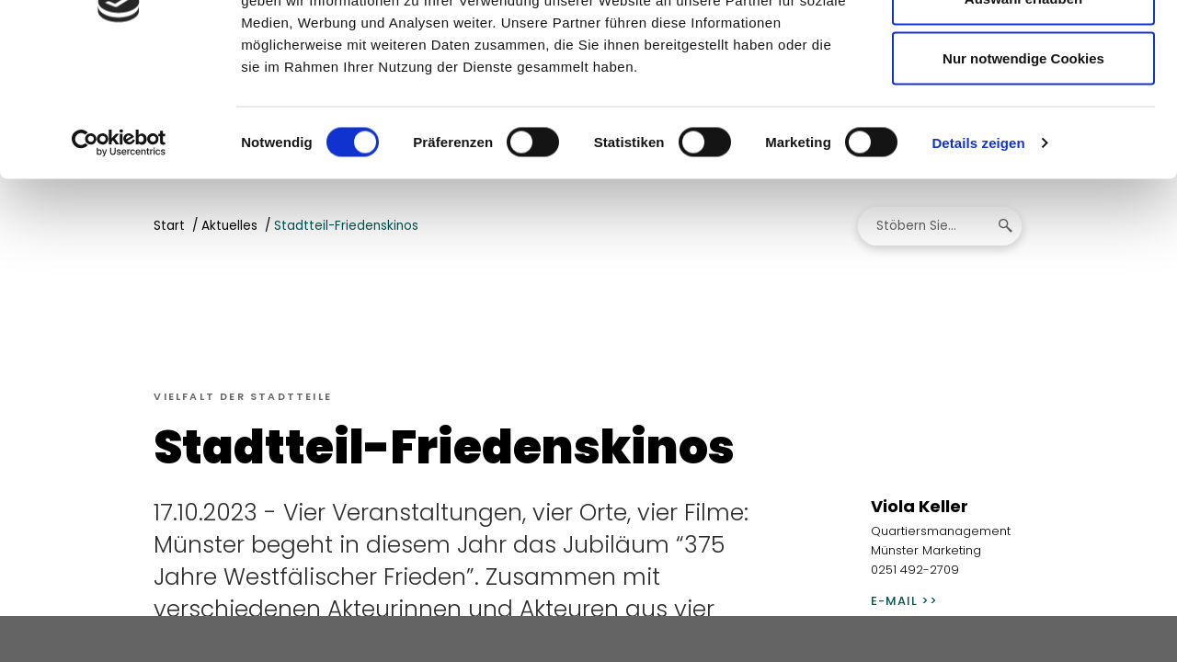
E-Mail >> (904, 603)
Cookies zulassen (1023, 48)
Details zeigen (977, 253)
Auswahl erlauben (1023, 109)
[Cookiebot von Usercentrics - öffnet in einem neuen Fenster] (119, 254)
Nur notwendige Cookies (1023, 169)
